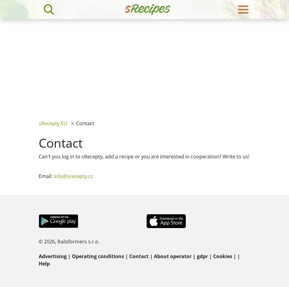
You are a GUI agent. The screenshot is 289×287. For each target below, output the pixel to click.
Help (44, 263)
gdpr (202, 256)
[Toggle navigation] (243, 9)
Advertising (53, 256)
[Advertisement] (144, 65)
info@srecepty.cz (73, 176)
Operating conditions (98, 256)
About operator (173, 256)
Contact (139, 256)
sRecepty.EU (53, 123)
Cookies (222, 256)
